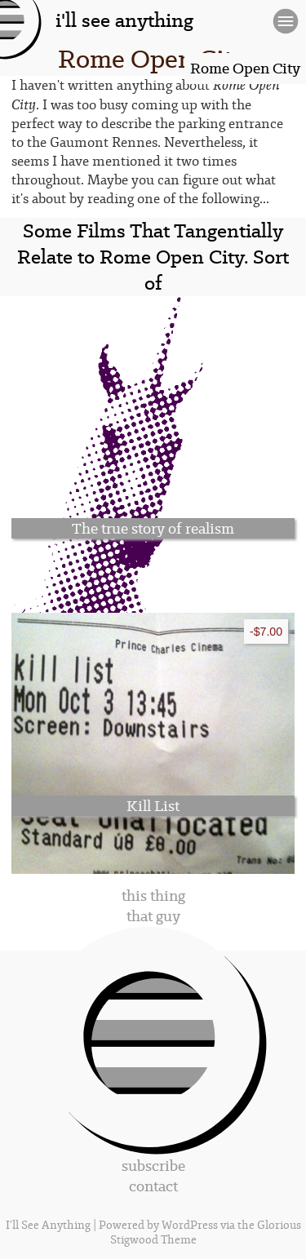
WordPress (190, 1225)
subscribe (153, 1165)
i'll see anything (124, 20)
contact (153, 1186)
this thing (153, 895)
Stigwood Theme (153, 1240)
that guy (153, 916)
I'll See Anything (49, 1225)
